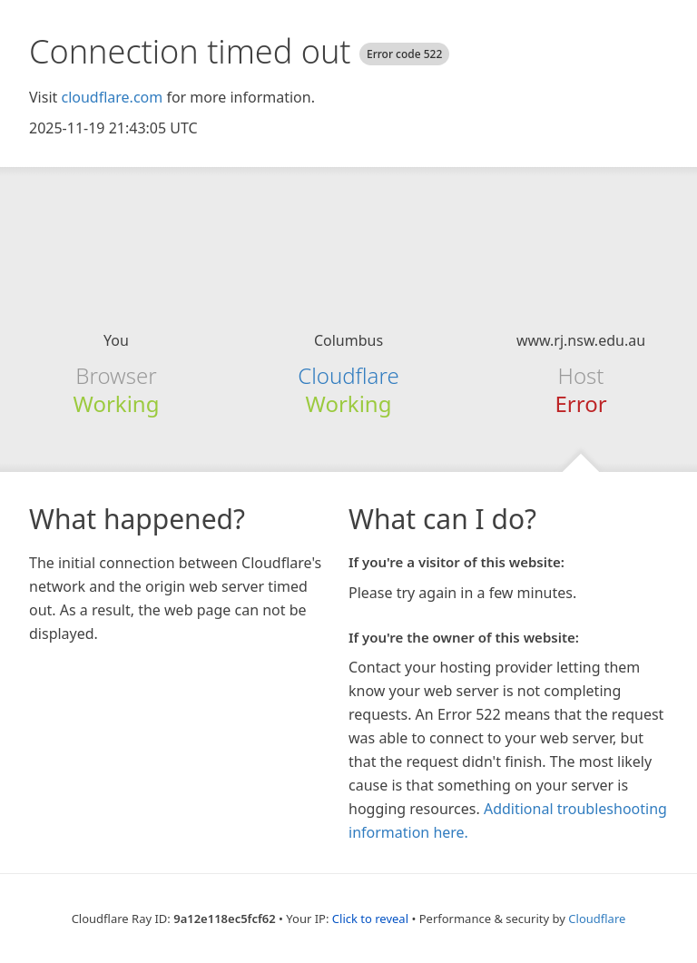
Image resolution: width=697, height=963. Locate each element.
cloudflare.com (111, 97)
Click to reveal (370, 918)
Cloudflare (348, 375)
